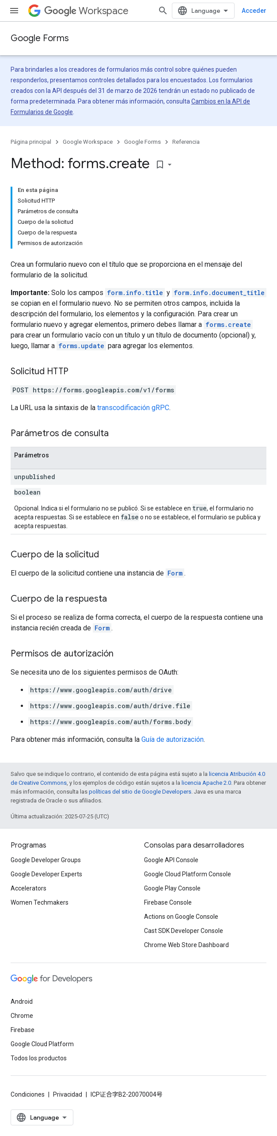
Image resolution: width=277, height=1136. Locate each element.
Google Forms (40, 38)
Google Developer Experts (46, 874)
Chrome (22, 1015)
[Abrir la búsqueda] (163, 10)
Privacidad (67, 1094)
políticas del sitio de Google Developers (140, 791)
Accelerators (28, 888)
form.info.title (135, 292)
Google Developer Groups (46, 860)
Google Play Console (172, 888)
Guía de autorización (172, 739)
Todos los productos (39, 1058)
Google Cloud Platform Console (187, 874)
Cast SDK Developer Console (183, 930)
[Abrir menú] (14, 10)
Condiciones (28, 1094)
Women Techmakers (39, 902)
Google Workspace (88, 141)
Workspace (86, 11)
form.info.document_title (219, 292)
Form (174, 573)
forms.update (81, 346)
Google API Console (171, 860)
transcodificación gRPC (133, 407)
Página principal (31, 141)
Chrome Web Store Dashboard (186, 944)
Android (22, 1001)
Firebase (22, 1029)
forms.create (228, 324)
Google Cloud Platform (42, 1044)
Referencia (186, 141)
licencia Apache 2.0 (206, 782)
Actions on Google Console (181, 916)
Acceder (254, 10)
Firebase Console (168, 902)
